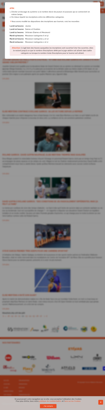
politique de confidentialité (50, 401)
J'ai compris (48, 406)
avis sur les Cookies (73, 401)
